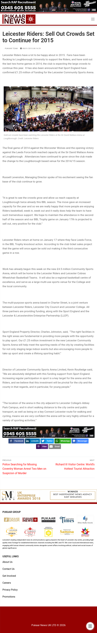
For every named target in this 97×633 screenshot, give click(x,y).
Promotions (8, 596)
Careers (6, 582)
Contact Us (8, 568)
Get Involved (9, 575)
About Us (7, 562)
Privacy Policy (10, 589)
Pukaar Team (10, 48)
